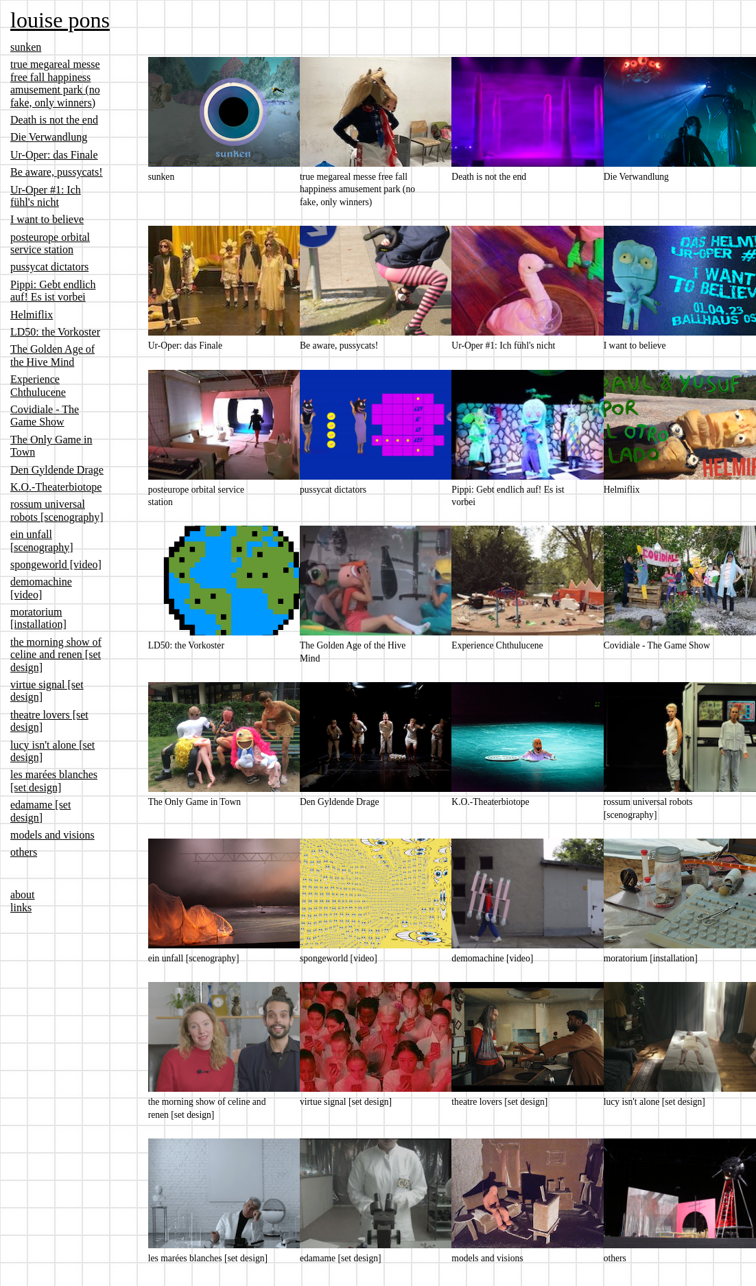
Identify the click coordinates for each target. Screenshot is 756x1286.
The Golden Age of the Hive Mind (52, 355)
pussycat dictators (49, 266)
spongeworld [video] (56, 564)
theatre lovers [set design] (499, 1102)
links (21, 907)
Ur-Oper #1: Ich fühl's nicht (45, 196)
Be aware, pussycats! (56, 172)
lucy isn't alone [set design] (654, 1102)
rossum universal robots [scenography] (57, 510)
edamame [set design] (40, 811)
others (23, 852)
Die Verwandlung (48, 137)
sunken (25, 47)
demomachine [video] (41, 588)
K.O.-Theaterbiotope (56, 487)
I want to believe (47, 219)
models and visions (52, 835)
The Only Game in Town (194, 802)
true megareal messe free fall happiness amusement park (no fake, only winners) (55, 83)
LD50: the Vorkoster (55, 332)
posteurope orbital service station (50, 243)
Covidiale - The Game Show (44, 416)
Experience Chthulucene (38, 385)
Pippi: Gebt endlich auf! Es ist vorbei (52, 291)
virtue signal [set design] (346, 1102)
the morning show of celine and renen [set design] (56, 654)
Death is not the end (54, 120)
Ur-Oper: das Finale (54, 155)
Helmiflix (31, 314)
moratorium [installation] (38, 618)
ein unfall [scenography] (41, 540)
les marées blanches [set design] (53, 781)
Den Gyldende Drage (57, 470)
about (22, 894)
